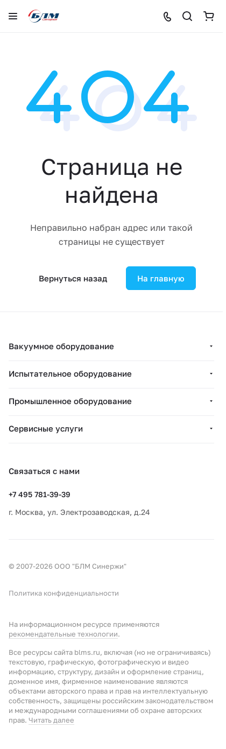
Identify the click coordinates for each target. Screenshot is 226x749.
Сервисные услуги (46, 428)
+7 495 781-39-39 (39, 494)
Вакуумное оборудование (61, 346)
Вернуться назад (73, 278)
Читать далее (51, 720)
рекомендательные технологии (63, 634)
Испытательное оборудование (70, 373)
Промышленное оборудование (70, 401)
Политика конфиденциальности (64, 593)
